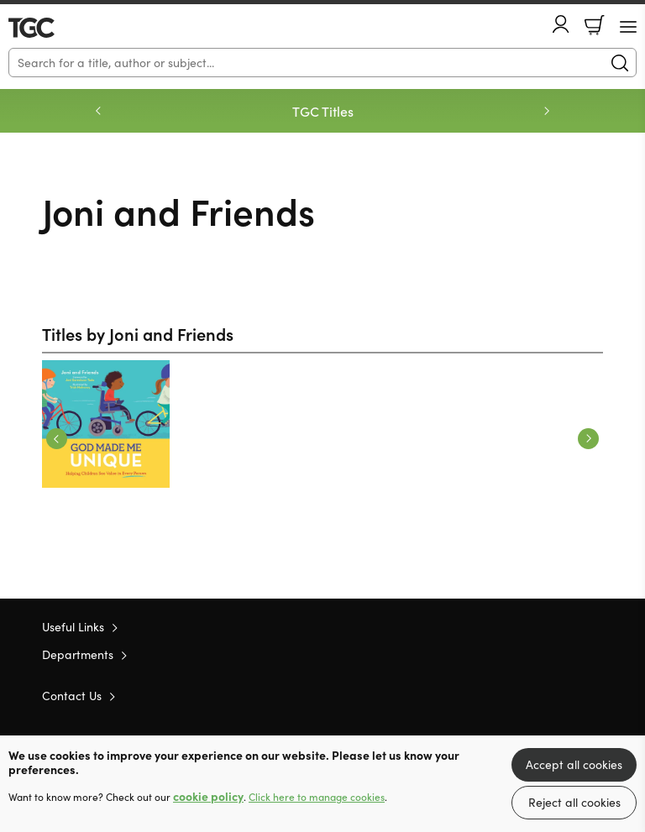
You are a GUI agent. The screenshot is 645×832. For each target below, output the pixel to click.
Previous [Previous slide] (98, 111)
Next (588, 438)
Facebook (565, 695)
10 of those (56, 28)
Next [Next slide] (546, 111)
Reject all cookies (574, 802)
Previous (56, 438)
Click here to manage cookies (317, 797)
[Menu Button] (628, 27)
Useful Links (73, 627)
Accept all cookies (574, 764)
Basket (595, 25)
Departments (77, 654)
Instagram (594, 695)
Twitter (534, 695)
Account (561, 24)
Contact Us (72, 696)
